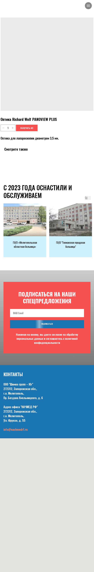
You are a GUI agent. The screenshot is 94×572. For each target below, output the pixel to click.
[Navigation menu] (88, 6)
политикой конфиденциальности (56, 341)
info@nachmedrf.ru (15, 429)
